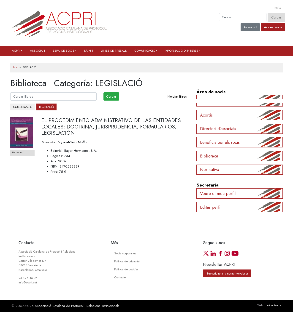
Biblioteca (209, 156)
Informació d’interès (181, 50)
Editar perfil (211, 207)
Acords (206, 115)
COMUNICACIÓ (22, 107)
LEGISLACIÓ (46, 107)
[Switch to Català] (276, 8)
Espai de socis (63, 50)
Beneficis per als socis (220, 142)
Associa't (250, 27)
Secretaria (207, 185)
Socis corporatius (125, 253)
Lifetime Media (273, 305)
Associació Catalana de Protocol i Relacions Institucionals (77, 305)
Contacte (120, 277)
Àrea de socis (210, 91)
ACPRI (16, 50)
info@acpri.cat (28, 282)
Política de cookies (126, 269)
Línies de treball (114, 50)
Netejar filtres (177, 96)
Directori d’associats (218, 128)
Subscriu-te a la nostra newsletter (227, 273)
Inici (15, 67)
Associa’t (37, 50)
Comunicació (144, 50)
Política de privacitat (127, 261)
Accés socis (273, 27)
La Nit (88, 50)
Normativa (209, 169)
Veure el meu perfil (218, 193)
